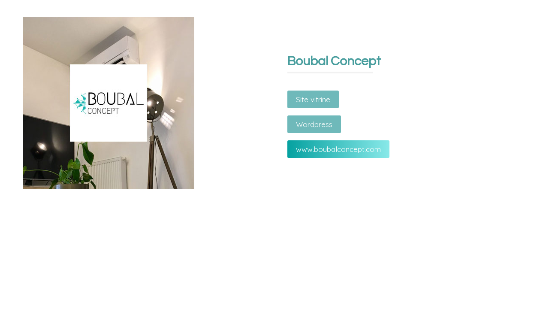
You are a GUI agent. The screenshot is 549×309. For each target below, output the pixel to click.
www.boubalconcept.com (338, 149)
